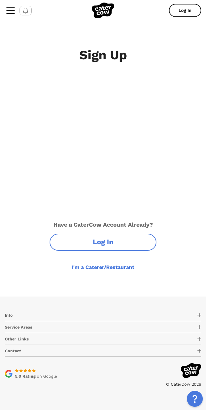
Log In (185, 10)
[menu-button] (10, 10)
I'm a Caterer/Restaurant (103, 267)
